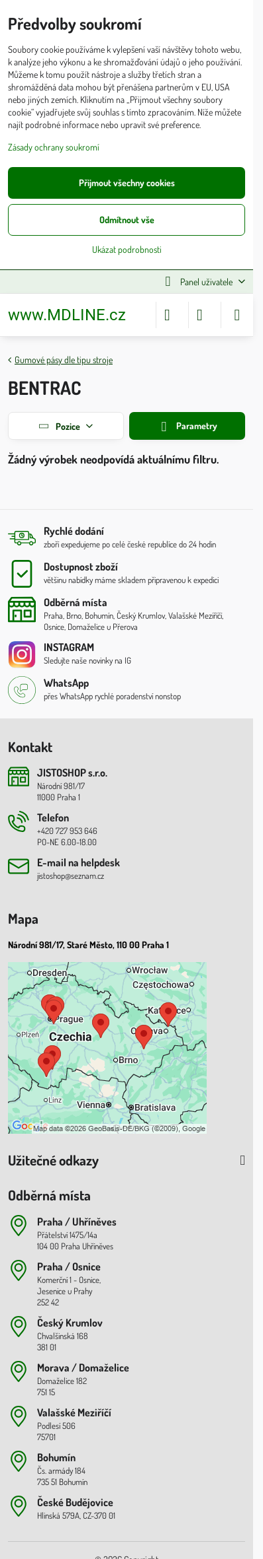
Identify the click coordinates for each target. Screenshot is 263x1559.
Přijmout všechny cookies (127, 182)
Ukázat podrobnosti (127, 249)
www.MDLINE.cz (67, 315)
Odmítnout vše (126, 219)
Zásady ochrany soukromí (53, 147)
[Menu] (237, 315)
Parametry (187, 427)
